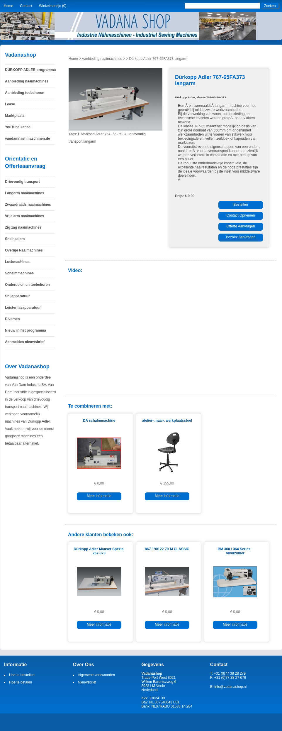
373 (125, 134)
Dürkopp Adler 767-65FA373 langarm (158, 59)
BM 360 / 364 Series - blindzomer (235, 551)
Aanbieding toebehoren (24, 93)
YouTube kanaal (18, 127)
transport (75, 141)
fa (120, 134)
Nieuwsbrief (87, 682)
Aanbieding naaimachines (26, 81)
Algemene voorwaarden (96, 675)
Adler (99, 134)
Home (8, 6)
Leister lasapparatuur (23, 307)
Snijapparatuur (17, 296)
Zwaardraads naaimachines (28, 204)
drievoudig (138, 134)
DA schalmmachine (99, 420)
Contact (26, 6)
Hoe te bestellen (22, 675)
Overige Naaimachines (24, 250)
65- (115, 134)
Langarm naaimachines (24, 193)
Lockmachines (17, 262)
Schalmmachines (19, 273)
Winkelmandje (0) (52, 6)
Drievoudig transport (22, 182)
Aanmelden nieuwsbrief (25, 342)
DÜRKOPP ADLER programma (30, 70)
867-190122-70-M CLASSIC (167, 549)
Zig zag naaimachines (23, 227)
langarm (90, 141)
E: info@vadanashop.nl (228, 687)
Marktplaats (15, 116)
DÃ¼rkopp (86, 134)
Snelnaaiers (15, 239)
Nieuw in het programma (25, 330)
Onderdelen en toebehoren (27, 285)
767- (108, 134)
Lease (10, 104)
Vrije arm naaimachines (24, 216)
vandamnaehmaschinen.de (27, 138)
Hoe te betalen (20, 682)
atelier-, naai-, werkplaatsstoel (167, 420)
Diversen (12, 319)
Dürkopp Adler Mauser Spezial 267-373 (99, 551)
